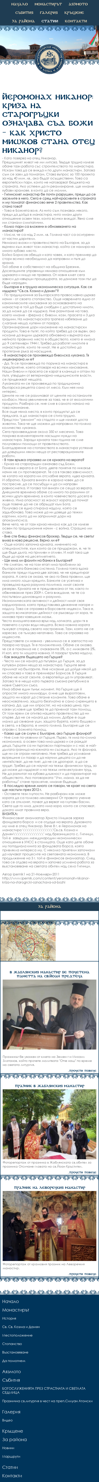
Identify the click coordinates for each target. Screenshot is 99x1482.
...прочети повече (82, 1071)
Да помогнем (13, 1361)
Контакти (76, 21)
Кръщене (74, 13)
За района (23, 21)
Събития (24, 13)
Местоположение (17, 1335)
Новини (8, 1448)
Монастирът (48, 4)
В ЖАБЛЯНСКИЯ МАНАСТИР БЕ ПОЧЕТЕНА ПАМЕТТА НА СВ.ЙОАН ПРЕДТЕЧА (49, 974)
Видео (7, 1420)
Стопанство (12, 1344)
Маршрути (11, 1456)
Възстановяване (15, 1352)
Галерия (49, 13)
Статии (50, 21)
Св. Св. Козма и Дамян (21, 1327)
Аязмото (78, 4)
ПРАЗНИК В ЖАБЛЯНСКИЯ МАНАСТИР (49, 1086)
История (9, 1318)
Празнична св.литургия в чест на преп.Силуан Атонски (47, 1401)
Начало (19, 4)
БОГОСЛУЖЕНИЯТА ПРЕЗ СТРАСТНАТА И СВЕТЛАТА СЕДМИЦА (43, 1390)
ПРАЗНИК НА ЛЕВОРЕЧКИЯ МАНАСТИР (49, 1188)
